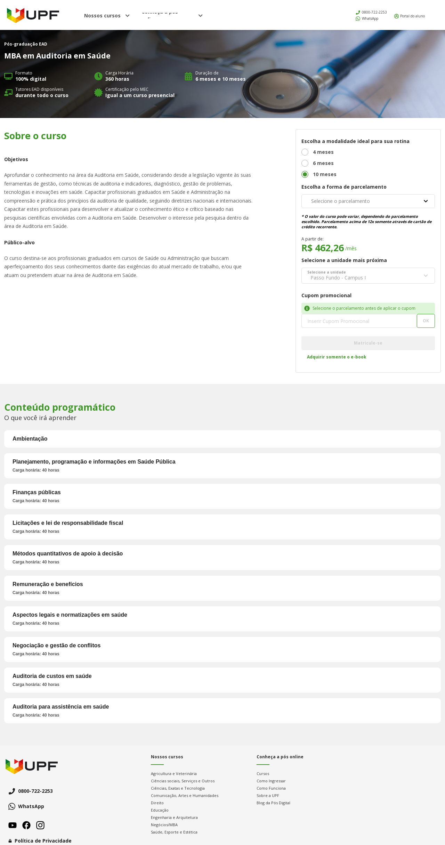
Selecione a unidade (326, 272)
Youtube (12, 825)
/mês (351, 248)
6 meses (323, 163)
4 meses (323, 152)
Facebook (26, 825)
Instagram (40, 825)
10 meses (325, 174)
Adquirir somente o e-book (336, 357)
